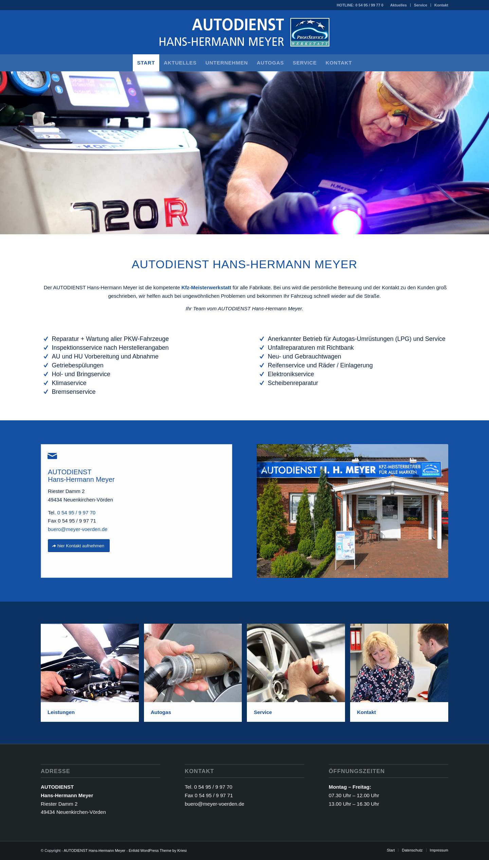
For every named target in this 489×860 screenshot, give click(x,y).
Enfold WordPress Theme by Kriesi (158, 850)
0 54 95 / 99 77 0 (369, 5)
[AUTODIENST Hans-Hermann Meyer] (244, 32)
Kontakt (441, 5)
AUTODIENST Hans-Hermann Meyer (94, 850)
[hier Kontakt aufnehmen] (79, 545)
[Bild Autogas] (195, 675)
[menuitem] (399, 5)
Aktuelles (398, 5)
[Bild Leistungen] (92, 675)
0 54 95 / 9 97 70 (76, 512)
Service (420, 5)
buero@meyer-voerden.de (77, 529)
